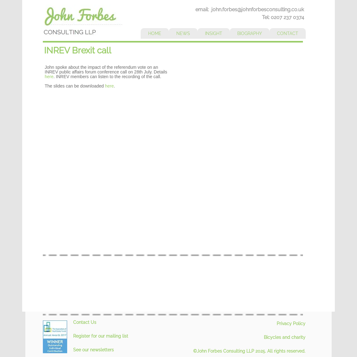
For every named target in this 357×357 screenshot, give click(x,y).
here (49, 76)
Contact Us (84, 322)
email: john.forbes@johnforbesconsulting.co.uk (249, 10)
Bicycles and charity (284, 337)
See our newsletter (92, 349)
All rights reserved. (286, 351)
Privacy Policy (291, 323)
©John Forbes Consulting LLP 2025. (230, 351)
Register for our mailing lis (100, 336)
